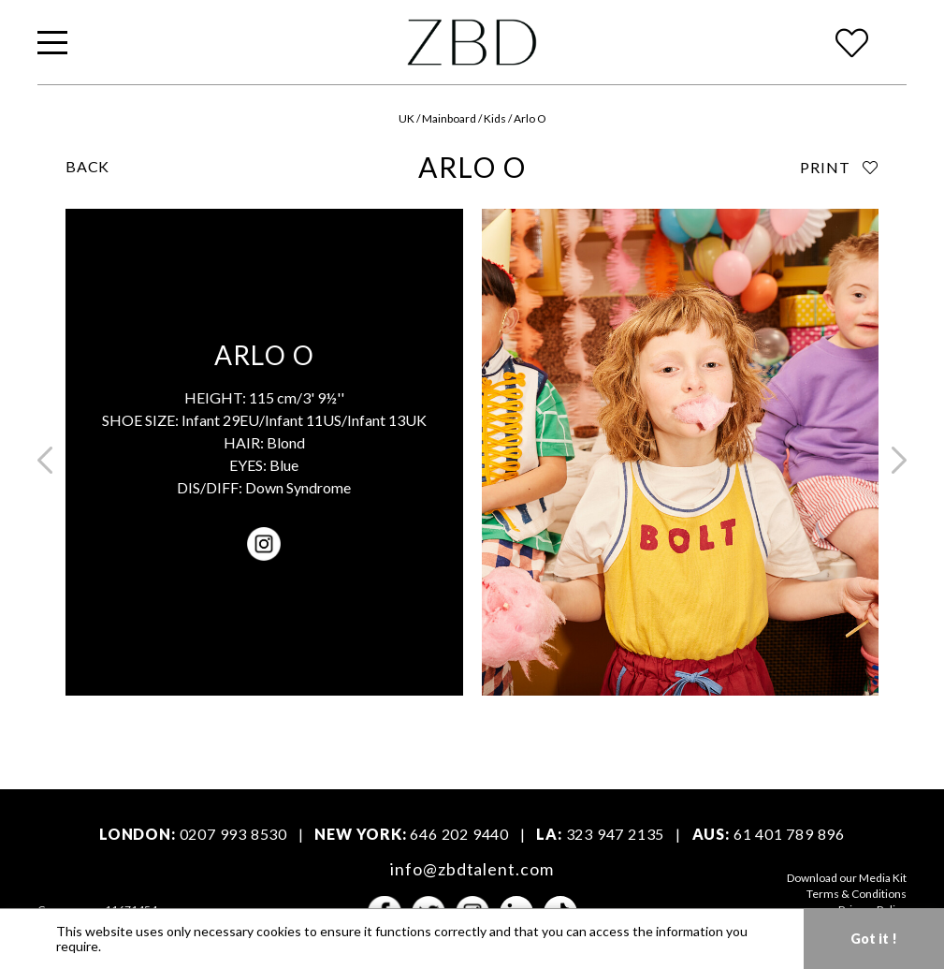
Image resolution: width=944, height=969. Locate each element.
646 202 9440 (459, 834)
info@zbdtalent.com (471, 869)
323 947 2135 (615, 834)
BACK (87, 166)
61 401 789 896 (789, 834)
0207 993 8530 (233, 834)
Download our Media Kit (847, 878)
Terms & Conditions (856, 894)
